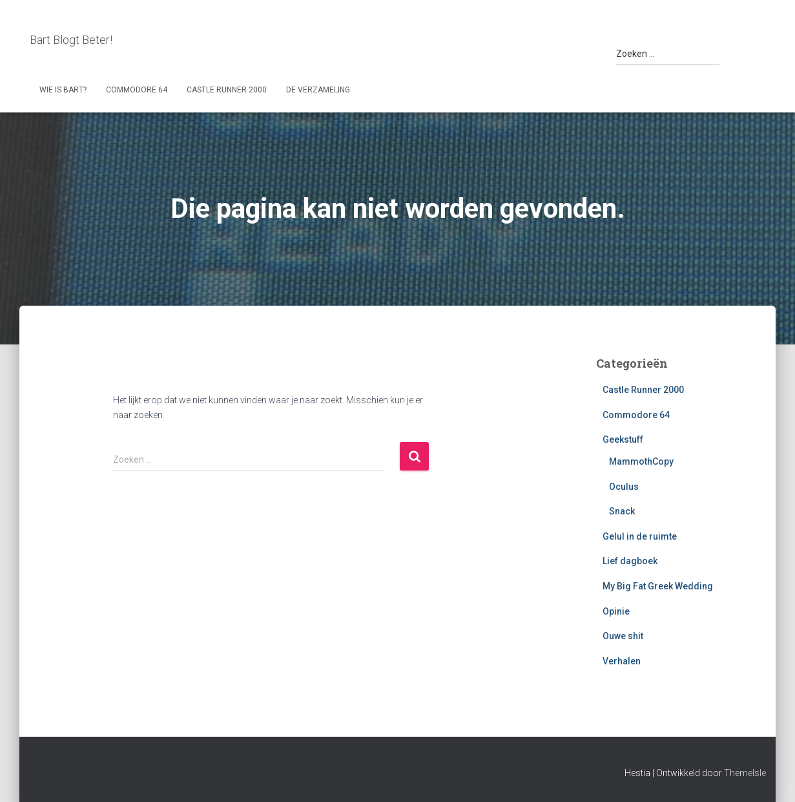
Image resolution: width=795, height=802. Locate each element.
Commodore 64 (136, 89)
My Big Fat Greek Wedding (658, 586)
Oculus (624, 486)
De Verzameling (318, 89)
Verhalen (622, 661)
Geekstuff (623, 439)
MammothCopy (641, 461)
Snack (622, 511)
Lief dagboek (630, 561)
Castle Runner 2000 (227, 89)
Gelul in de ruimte (640, 536)
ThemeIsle (745, 773)
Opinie (616, 611)
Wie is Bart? (63, 89)
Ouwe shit (623, 636)
